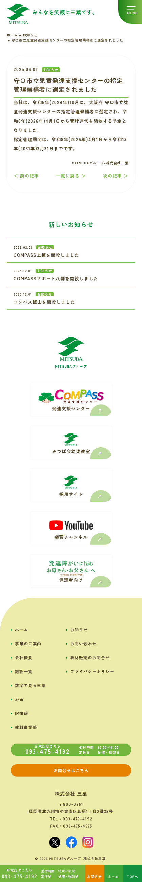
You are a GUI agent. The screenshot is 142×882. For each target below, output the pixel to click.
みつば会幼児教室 (71, 451)
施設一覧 (24, 671)
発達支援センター (71, 408)
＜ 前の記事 (26, 175)
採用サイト (71, 494)
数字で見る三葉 (30, 685)
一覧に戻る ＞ (71, 175)
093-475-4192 (78, 818)
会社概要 (24, 657)
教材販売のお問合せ (90, 657)
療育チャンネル (71, 537)
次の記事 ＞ (115, 175)
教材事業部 (26, 727)
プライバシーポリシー (92, 671)
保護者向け (71, 580)
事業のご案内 (28, 643)
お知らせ (79, 629)
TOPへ (132, 876)
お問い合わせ (83, 643)
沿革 (19, 699)
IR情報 (21, 713)
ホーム (21, 629)
